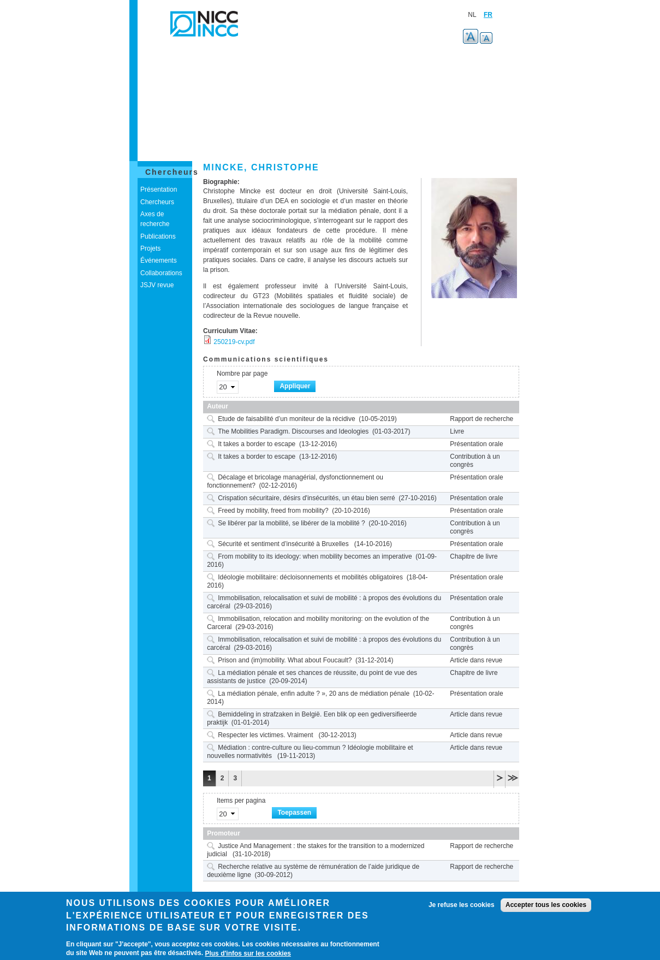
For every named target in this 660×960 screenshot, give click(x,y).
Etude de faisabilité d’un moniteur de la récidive (286, 419)
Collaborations (161, 273)
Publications (158, 236)
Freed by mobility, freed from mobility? (273, 510)
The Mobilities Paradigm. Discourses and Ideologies (293, 431)
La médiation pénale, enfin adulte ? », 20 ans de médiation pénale (313, 693)
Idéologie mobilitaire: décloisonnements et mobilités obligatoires (310, 577)
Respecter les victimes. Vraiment (266, 735)
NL (472, 15)
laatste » (512, 777)
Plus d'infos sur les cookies (248, 953)
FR (488, 15)
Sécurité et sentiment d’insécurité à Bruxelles (284, 544)
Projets (150, 248)
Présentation (158, 189)
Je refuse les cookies (462, 905)
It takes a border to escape (256, 444)
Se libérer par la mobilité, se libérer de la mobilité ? (291, 523)
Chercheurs (172, 172)
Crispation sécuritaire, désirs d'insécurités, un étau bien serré (306, 498)
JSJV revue (157, 285)
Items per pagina (241, 800)
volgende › (499, 777)
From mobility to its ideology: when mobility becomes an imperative (315, 556)
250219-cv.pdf (233, 342)
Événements (158, 260)
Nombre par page (242, 373)
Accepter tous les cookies (546, 905)
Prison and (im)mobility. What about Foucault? (285, 660)
